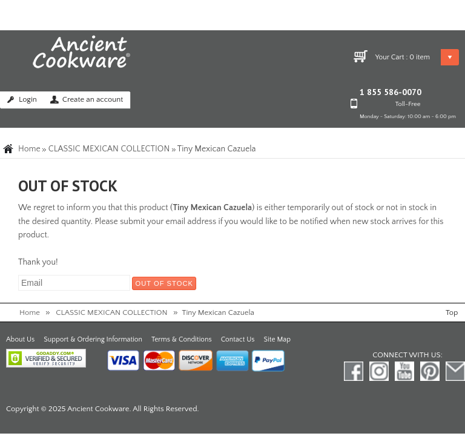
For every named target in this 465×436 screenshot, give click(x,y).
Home (29, 149)
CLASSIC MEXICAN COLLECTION (109, 149)
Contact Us (238, 339)
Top (452, 312)
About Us (20, 339)
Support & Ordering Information (93, 339)
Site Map (277, 339)
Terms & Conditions (181, 339)
